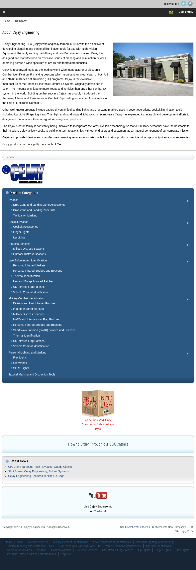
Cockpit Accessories (25, 226)
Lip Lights (19, 237)
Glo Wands (20, 362)
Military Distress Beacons (29, 248)
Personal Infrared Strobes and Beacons (37, 270)
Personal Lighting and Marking (27, 352)
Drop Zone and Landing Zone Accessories (39, 204)
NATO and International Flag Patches (36, 319)
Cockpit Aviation (18, 221)
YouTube (99, 511)
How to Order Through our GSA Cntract (98, 444)
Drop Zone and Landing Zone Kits (34, 210)
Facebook (190, 3)
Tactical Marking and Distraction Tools (32, 374)
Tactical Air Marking (25, 215)
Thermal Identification (26, 276)
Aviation (14, 200)
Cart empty (186, 11)
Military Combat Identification (27, 298)
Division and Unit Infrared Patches (34, 303)
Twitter (183, 3)
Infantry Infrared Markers (28, 308)
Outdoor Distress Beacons (29, 254)
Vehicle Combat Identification (31, 292)
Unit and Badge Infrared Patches (33, 281)
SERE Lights (21, 368)
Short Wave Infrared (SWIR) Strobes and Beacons (44, 330)
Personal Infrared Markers (29, 265)
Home (6, 21)
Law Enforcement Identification (28, 260)
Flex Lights (20, 357)
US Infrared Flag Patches (29, 286)
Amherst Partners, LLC (141, 527)
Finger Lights (21, 232)
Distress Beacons (19, 243)
